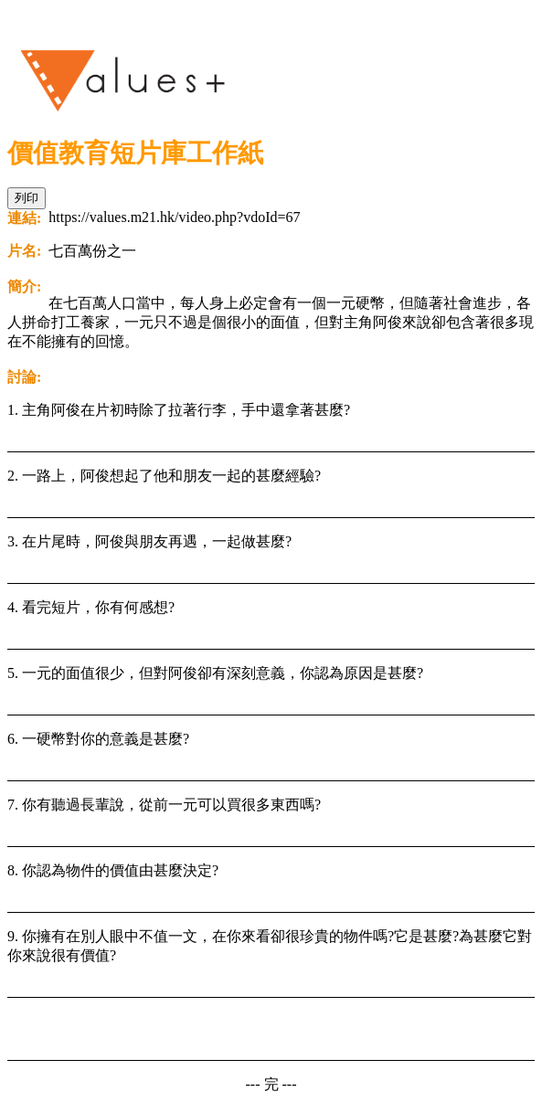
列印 (26, 198)
